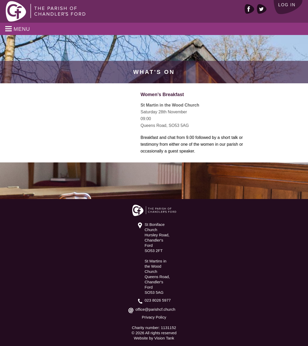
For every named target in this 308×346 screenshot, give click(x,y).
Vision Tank (164, 338)
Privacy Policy (154, 317)
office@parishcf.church (156, 309)
